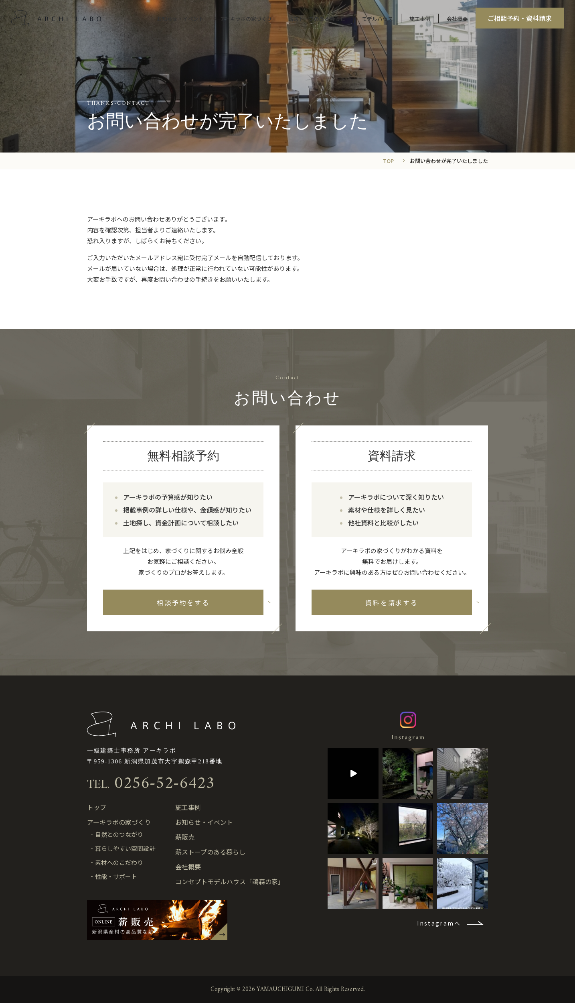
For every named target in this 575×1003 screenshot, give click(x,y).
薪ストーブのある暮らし (316, 19)
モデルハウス (376, 19)
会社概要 (456, 19)
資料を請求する (391, 602)
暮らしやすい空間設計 (125, 848)
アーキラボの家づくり (245, 19)
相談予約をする (183, 602)
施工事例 (419, 19)
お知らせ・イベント (179, 19)
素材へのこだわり (119, 862)
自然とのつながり (119, 834)
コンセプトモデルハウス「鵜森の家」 (229, 881)
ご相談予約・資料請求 (519, 18)
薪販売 (184, 837)
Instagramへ (439, 923)
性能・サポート (116, 876)
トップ (96, 807)
